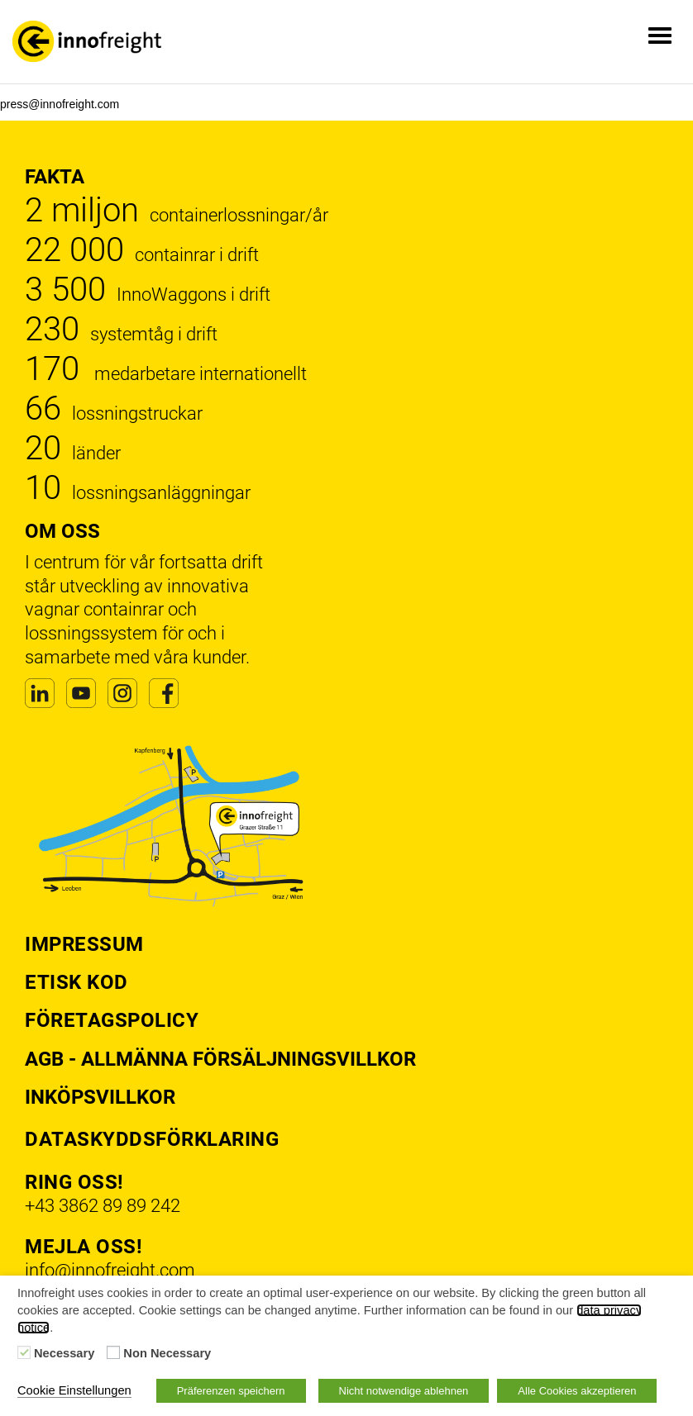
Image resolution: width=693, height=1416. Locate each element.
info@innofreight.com (110, 1270)
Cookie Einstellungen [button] (74, 1390)
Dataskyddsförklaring (152, 1139)
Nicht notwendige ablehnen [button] (404, 1391)
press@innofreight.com (59, 104)
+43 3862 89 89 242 (102, 1205)
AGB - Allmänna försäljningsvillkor (220, 1059)
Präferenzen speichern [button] (231, 1391)
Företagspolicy (111, 1020)
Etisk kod (76, 982)
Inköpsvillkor (100, 1097)
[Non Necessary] (113, 1352)
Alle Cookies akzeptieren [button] (577, 1391)
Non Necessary (167, 1353)
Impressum (84, 944)
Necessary (64, 1353)
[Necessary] (24, 1352)
